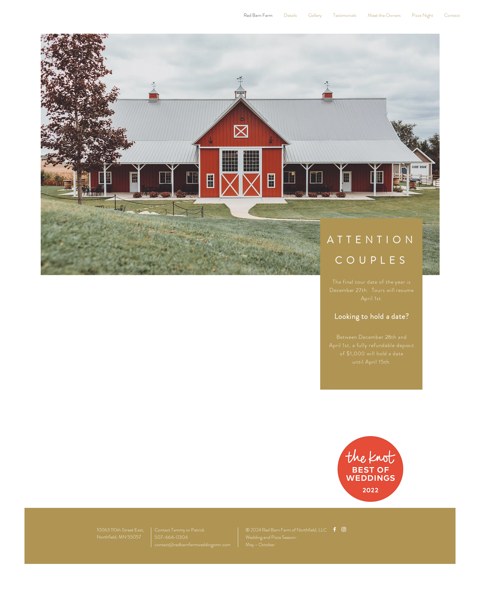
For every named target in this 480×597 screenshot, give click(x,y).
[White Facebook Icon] (335, 529)
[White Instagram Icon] (344, 529)
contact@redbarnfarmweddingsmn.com (193, 544)
